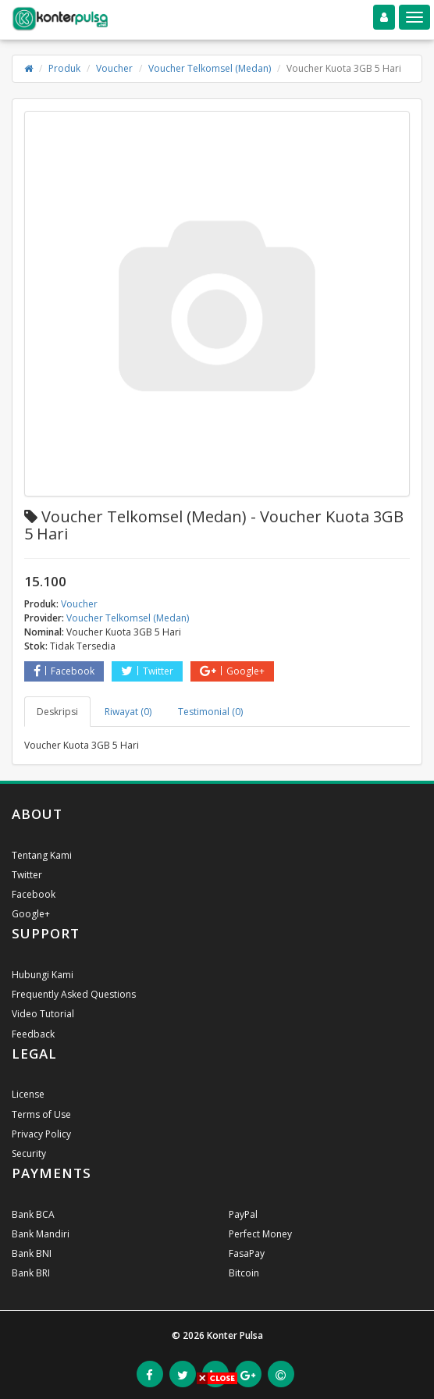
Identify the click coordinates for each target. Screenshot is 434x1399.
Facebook (64, 671)
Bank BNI (32, 1253)
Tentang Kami (42, 855)
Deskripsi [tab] (57, 711)
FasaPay (247, 1253)
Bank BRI (31, 1273)
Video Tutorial (43, 1013)
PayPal (243, 1214)
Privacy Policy (41, 1134)
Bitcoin (244, 1273)
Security (29, 1153)
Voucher (114, 68)
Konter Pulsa (235, 1335)
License (28, 1094)
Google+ (232, 671)
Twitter (147, 671)
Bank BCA (33, 1214)
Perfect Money (260, 1234)
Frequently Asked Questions (74, 994)
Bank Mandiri (40, 1234)
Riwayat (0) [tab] (128, 711)
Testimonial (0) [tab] (210, 711)
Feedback (33, 1034)
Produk (64, 68)
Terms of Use (41, 1114)
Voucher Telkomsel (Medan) (209, 68)
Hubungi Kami (42, 974)
